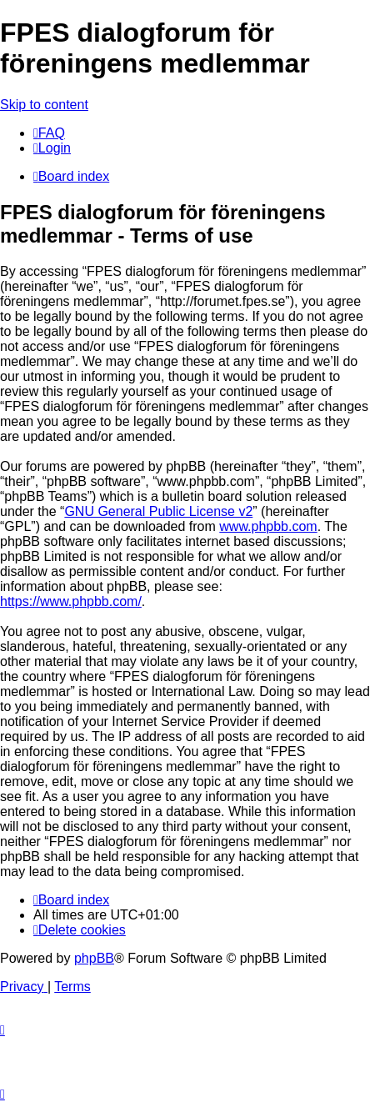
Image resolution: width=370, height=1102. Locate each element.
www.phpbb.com (268, 526)
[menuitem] (49, 133)
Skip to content (44, 105)
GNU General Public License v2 (158, 511)
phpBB (94, 958)
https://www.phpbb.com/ (71, 601)
